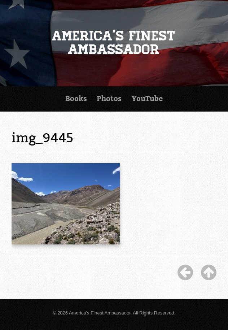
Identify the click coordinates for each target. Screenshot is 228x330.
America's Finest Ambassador (114, 43)
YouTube (147, 98)
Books (76, 98)
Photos (109, 98)
